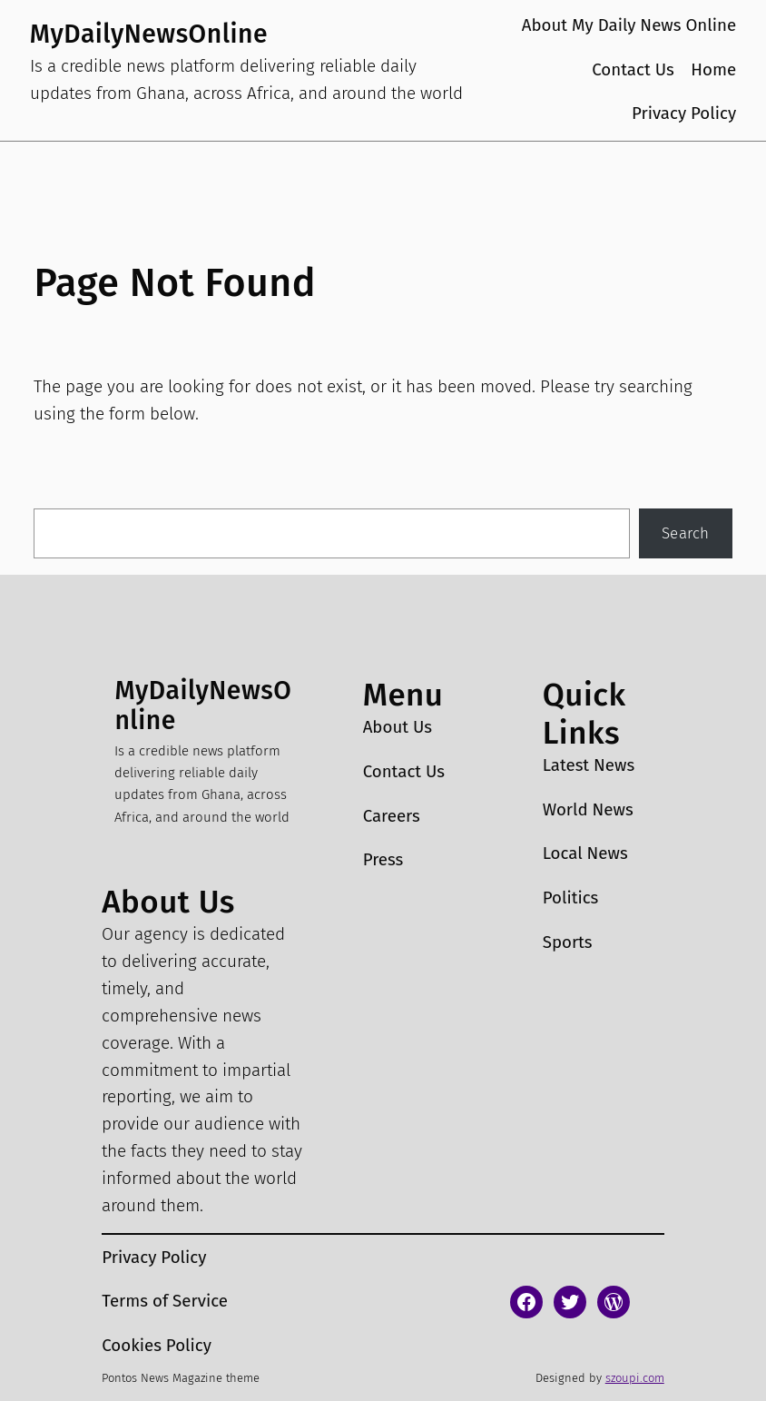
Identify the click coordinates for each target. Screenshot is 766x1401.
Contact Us (632, 70)
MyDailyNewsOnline (149, 34)
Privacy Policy (684, 113)
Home (713, 70)
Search (686, 533)
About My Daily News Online (629, 25)
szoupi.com (634, 1378)
